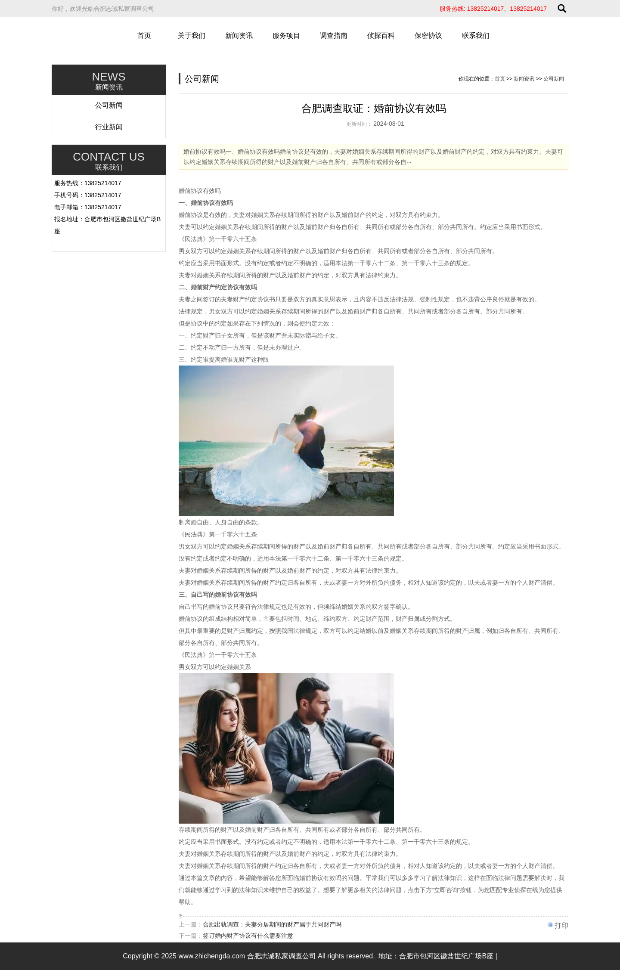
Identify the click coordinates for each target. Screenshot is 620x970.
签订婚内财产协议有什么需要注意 (248, 935)
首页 (144, 35)
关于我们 (191, 35)
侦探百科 (381, 35)
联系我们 (476, 35)
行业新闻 (109, 126)
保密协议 (428, 35)
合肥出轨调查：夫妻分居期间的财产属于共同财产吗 (272, 924)
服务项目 (286, 35)
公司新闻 (109, 105)
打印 (561, 925)
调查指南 (333, 35)
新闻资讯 (239, 35)
